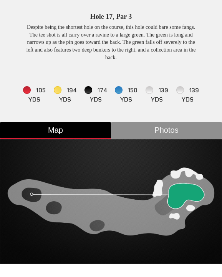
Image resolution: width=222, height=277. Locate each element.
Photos (166, 130)
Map (55, 130)
